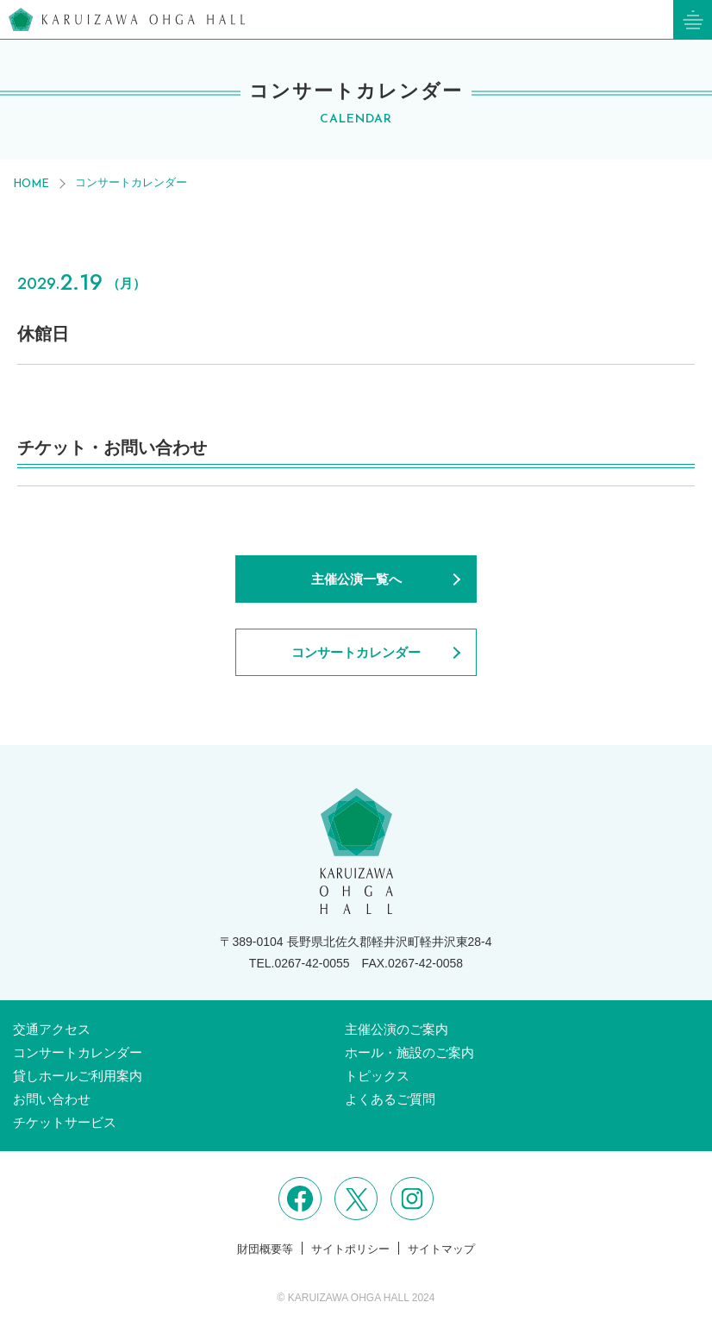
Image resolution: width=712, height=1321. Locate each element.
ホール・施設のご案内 (409, 1052)
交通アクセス (52, 1029)
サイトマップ (441, 1249)
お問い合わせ (52, 1099)
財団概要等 (265, 1249)
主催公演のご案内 (396, 1029)
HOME (31, 184)
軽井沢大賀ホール (127, 19)
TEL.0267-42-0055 (299, 963)
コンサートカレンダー (131, 182)
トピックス (377, 1075)
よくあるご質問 (390, 1099)
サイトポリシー (350, 1249)
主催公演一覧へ (356, 579)
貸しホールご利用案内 (77, 1075)
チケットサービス (64, 1122)
